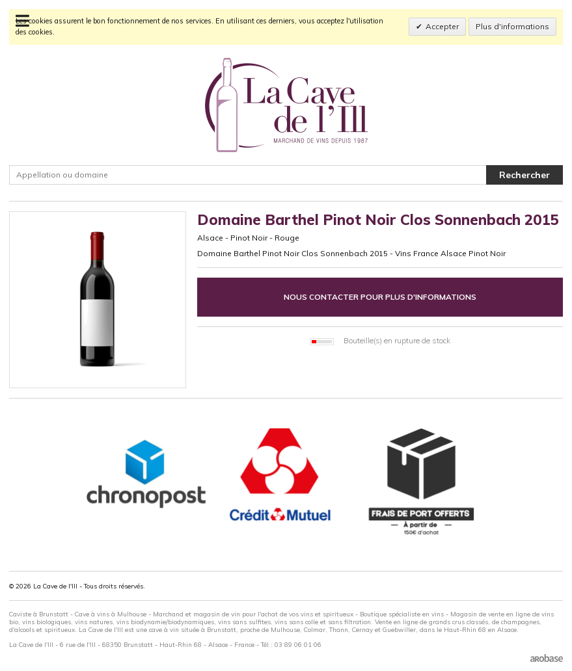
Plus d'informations (512, 26)
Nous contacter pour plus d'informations (380, 297)
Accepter (442, 26)
